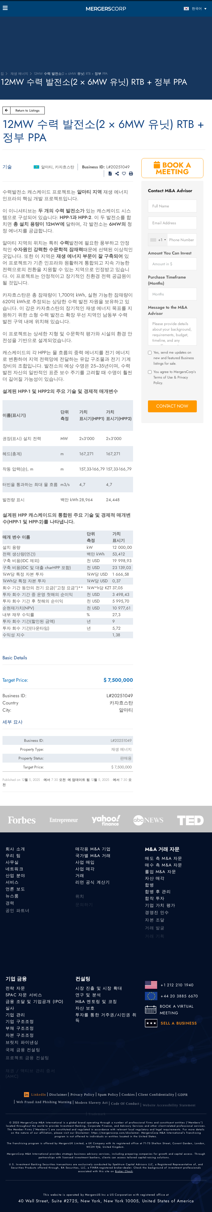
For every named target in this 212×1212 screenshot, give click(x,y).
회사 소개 (15, 849)
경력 (10, 907)
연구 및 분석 (88, 995)
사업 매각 (85, 869)
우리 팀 (13, 855)
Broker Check (124, 1171)
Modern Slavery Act (91, 1108)
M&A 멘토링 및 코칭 (96, 1001)
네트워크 (14, 869)
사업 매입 (85, 862)
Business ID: (93, 167)
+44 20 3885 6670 (179, 996)
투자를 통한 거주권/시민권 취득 (106, 1018)
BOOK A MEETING (172, 168)
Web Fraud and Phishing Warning (44, 1106)
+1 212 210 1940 (177, 985)
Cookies (128, 1095)
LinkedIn (35, 1094)
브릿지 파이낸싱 (22, 1046)
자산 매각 (155, 878)
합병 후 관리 (158, 893)
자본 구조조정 (20, 1038)
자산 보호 (85, 1008)
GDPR (183, 1097)
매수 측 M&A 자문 (163, 865)
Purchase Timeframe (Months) (167, 280)
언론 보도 (15, 891)
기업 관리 (15, 1015)
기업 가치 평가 (160, 909)
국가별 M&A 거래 (93, 855)
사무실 (12, 862)
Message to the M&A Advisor (167, 310)
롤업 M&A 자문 (160, 871)
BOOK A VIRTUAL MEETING (177, 1009)
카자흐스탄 (64, 167)
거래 (79, 876)
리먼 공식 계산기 (92, 883)
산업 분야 (15, 876)
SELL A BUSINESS (179, 1023)
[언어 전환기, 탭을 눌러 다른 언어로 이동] (183, 8)
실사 (10, 1008)
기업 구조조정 (20, 1022)
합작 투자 (155, 901)
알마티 (47, 167)
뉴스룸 (12, 899)
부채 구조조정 (20, 1030)
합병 (149, 885)
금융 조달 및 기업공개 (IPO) (35, 1001)
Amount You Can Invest (169, 253)
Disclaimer (58, 1095)
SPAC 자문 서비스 (24, 995)
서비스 (12, 883)
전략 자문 (15, 988)
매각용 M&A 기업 (93, 849)
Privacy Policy (82, 1095)
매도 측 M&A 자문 (163, 858)
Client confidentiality (156, 1096)
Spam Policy (108, 1095)
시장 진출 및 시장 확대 (99, 988)
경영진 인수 (157, 917)
